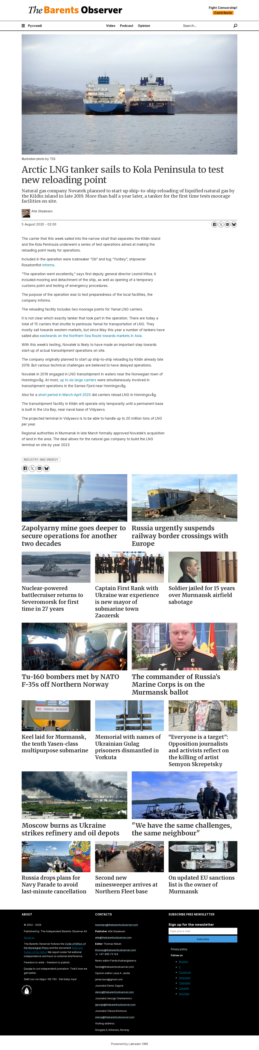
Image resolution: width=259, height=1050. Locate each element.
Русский (35, 26)
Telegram (184, 983)
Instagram (185, 977)
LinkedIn (184, 988)
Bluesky (183, 961)
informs (48, 265)
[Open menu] (23, 26)
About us (29, 937)
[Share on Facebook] (214, 224)
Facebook (185, 972)
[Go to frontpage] (76, 10)
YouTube (184, 993)
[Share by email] (227, 224)
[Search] (235, 26)
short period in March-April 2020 (64, 395)
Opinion (144, 26)
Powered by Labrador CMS (129, 1044)
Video (110, 26)
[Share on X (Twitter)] (221, 224)
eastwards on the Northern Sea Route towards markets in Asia (91, 336)
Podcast (126, 26)
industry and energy (41, 459)
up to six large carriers (78, 380)
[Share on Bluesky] (234, 224)
